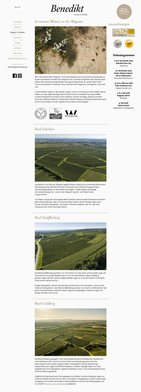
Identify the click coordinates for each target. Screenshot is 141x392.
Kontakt (17, 48)
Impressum (17, 53)
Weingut (17, 27)
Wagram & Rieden (17, 32)
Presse (17, 43)
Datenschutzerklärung (17, 59)
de (16, 7)
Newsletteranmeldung (17, 67)
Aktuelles (17, 22)
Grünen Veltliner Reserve (55, 384)
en (19, 7)
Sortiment (17, 38)
